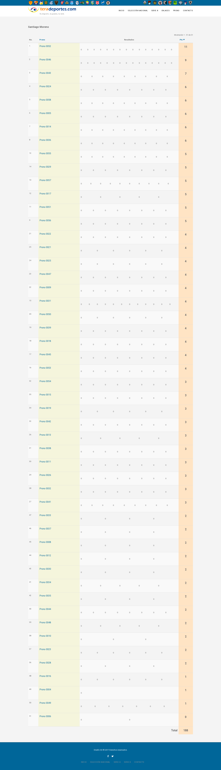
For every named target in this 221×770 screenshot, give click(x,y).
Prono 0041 (45, 502)
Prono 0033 (45, 515)
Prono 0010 (45, 636)
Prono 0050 (45, 314)
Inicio (121, 10)
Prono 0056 (45, 220)
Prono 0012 (45, 555)
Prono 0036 (45, 140)
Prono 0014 (45, 126)
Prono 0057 (45, 180)
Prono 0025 (45, 260)
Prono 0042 (45, 421)
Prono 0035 (45, 595)
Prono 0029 (45, 167)
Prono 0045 (45, 354)
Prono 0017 (45, 193)
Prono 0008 (45, 542)
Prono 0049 (45, 703)
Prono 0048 (45, 622)
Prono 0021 (45, 247)
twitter (112, 756)
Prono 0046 (45, 59)
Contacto (188, 10)
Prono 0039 (45, 327)
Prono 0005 (45, 113)
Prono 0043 (45, 73)
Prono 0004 (45, 689)
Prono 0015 (45, 394)
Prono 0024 (45, 86)
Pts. (182, 40)
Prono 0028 (45, 663)
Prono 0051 (45, 207)
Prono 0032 (45, 488)
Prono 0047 (45, 274)
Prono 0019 (45, 408)
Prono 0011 (45, 461)
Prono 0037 (45, 528)
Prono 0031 (45, 301)
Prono (176, 10)
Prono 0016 (45, 676)
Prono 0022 (45, 234)
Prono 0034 (45, 582)
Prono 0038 (45, 448)
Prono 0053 (45, 368)
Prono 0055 (45, 153)
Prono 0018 (45, 341)
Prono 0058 (45, 100)
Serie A (154, 10)
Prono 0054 (45, 381)
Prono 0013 (45, 435)
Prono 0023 (45, 649)
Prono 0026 (45, 475)
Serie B (127, 762)
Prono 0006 (45, 716)
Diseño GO (98, 750)
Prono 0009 (45, 287)
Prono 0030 (45, 569)
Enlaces (166, 10)
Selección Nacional (138, 10)
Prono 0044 (45, 609)
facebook (108, 756)
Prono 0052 (45, 46)
